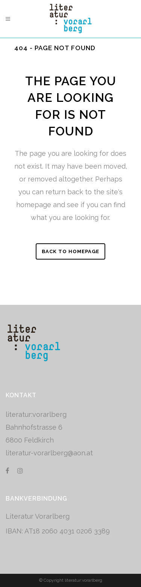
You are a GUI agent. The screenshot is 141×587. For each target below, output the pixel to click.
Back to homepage (70, 251)
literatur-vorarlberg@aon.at (49, 453)
